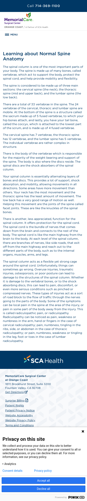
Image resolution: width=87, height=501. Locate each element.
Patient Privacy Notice (20, 410)
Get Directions (14, 392)
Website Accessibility (19, 415)
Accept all (43, 480)
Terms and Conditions (19, 425)
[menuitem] (44, 359)
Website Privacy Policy (20, 420)
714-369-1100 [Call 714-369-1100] (43, 6)
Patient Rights (14, 405)
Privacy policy (43, 470)
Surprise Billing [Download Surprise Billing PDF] (17, 400)
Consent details (12, 470)
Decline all (43, 488)
